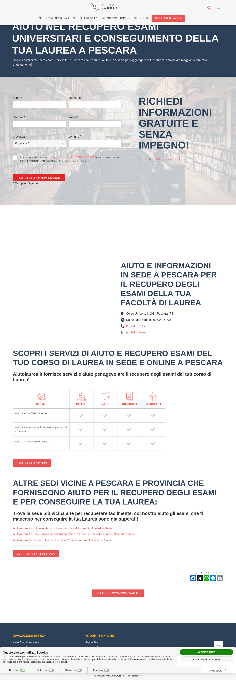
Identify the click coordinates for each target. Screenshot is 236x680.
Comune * (75, 136)
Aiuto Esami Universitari (54, 18)
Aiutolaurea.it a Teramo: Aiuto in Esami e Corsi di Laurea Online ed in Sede (62, 540)
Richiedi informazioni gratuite (118, 593)
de (158, 159)
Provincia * (20, 136)
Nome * (17, 97)
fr (177, 159)
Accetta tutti (206, 652)
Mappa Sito (91, 642)
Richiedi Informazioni (168, 18)
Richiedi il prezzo (136, 332)
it (140, 159)
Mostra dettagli (218, 669)
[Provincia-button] (39, 143)
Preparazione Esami (113, 18)
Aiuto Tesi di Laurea (85, 18)
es (168, 159)
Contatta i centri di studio (36, 553)
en (149, 159)
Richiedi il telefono (136, 326)
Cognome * (76, 97)
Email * (73, 117)
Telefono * (19, 117)
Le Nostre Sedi (138, 18)
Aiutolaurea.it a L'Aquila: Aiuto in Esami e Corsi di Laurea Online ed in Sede (62, 528)
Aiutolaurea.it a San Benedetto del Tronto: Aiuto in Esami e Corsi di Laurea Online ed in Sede (74, 534)
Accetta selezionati (206, 659)
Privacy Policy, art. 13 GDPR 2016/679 (74, 157)
